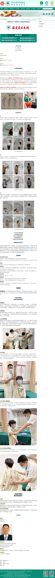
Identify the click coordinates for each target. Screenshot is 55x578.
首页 (2, 8)
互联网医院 (11, 8)
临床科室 (28, 8)
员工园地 (33, 8)
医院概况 (6, 8)
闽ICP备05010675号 (11, 572)
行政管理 (23, 8)
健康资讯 (40, 21)
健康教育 (29, 19)
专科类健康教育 (34, 19)
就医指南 (39, 8)
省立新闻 (17, 8)
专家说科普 (41, 26)
